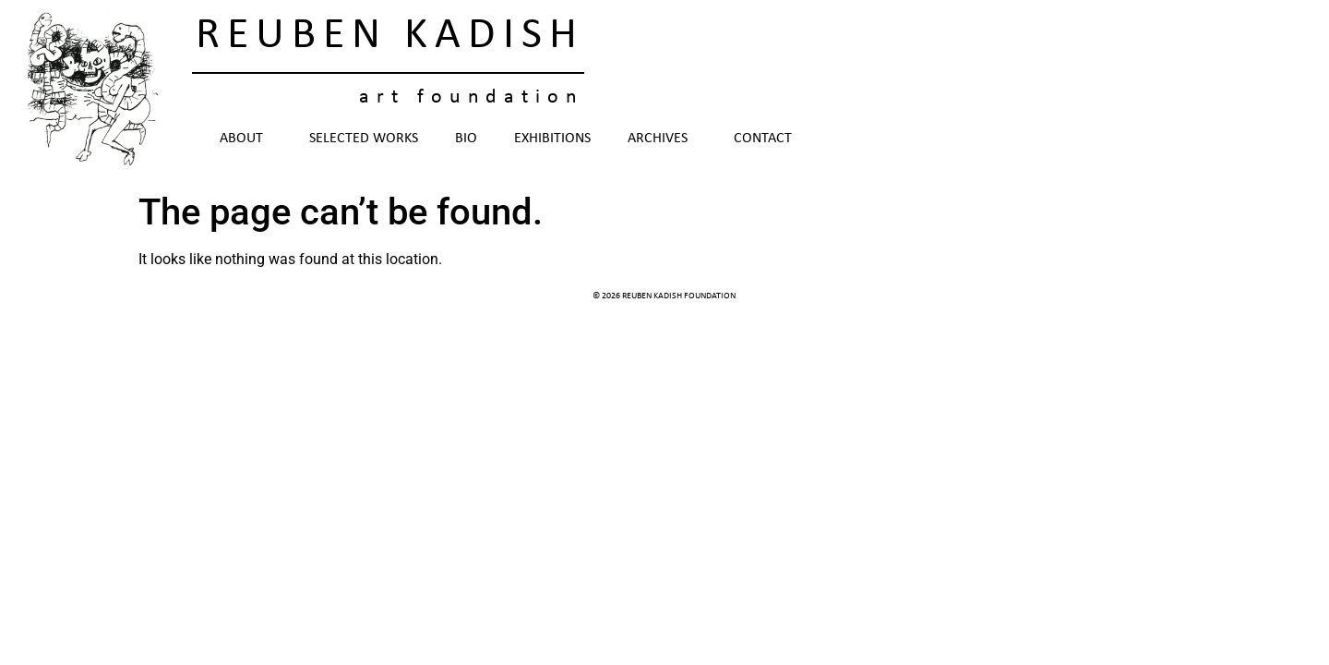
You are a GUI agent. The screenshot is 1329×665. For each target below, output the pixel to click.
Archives (662, 138)
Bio (466, 138)
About (246, 138)
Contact (763, 138)
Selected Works (363, 138)
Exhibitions (552, 138)
